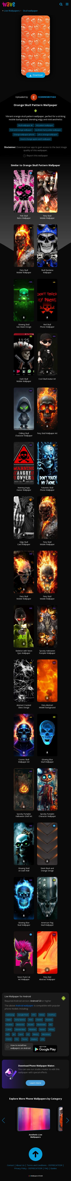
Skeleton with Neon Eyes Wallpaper (24, 652)
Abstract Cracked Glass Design (24, 706)
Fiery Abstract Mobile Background (47, 706)
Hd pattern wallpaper (44, 125)
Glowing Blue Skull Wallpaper (47, 760)
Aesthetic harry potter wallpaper (48, 130)
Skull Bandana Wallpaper (47, 271)
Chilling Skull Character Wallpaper (23, 434)
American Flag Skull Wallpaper (47, 923)
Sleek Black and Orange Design (47, 869)
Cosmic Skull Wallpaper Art (24, 760)
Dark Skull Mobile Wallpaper (23, 380)
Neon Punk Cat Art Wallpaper (23, 978)
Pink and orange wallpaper (21, 130)
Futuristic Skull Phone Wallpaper (47, 488)
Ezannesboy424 (43, 97)
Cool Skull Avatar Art (47, 379)
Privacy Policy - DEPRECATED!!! (28, 1168)
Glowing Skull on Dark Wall (23, 869)
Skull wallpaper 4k (25, 125)
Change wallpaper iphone (24, 134)
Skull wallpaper (30, 10)
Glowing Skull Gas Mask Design (23, 325)
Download (36, 75)
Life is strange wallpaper (47, 134)
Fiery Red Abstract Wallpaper (47, 978)
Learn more (35, 1083)
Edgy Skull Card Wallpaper (23, 543)
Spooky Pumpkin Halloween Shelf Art (24, 815)
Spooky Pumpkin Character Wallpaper (47, 815)
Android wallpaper (24, 1005)
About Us (20, 1165)
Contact (10, 1165)
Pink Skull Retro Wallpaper (24, 217)
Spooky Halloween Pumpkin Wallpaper (47, 652)
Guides (53, 1168)
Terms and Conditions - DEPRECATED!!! (44, 1165)
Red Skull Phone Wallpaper (47, 325)
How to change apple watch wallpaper (35, 139)
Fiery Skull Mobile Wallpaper (47, 217)
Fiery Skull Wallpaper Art (47, 433)
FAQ (46, 1168)
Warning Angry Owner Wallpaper (24, 488)
